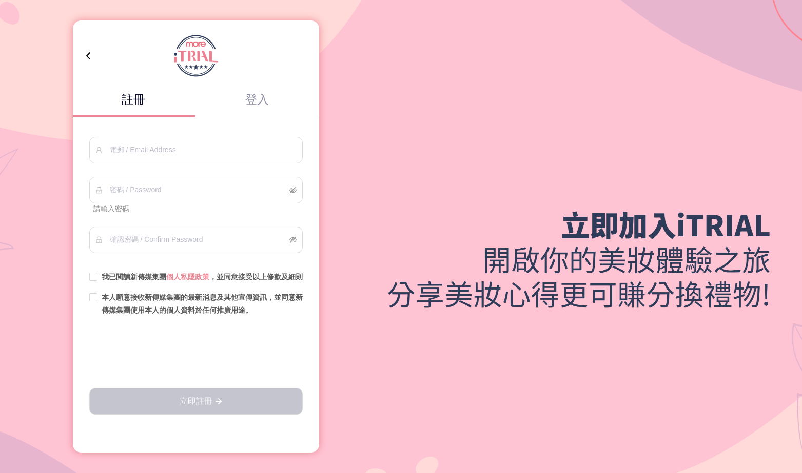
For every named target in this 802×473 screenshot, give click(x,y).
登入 (257, 99)
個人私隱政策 (187, 277)
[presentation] (196, 353)
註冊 (133, 99)
